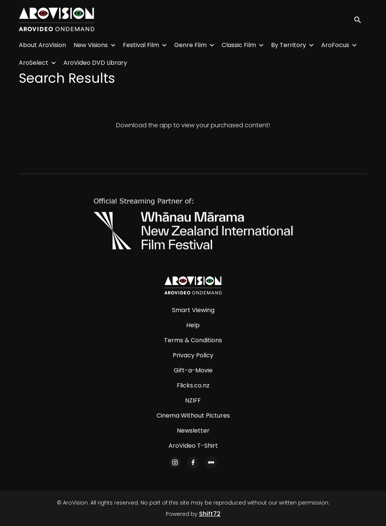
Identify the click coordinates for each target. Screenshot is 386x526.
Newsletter (193, 430)
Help (193, 325)
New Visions (91, 45)
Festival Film (141, 45)
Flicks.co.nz (193, 385)
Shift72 (210, 513)
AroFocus (335, 45)
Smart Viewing (193, 310)
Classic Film (239, 45)
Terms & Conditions (193, 340)
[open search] (360, 19)
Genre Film (190, 45)
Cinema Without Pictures (193, 415)
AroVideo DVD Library (95, 62)
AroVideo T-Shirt (193, 445)
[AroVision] (193, 285)
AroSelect (33, 62)
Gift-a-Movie (193, 370)
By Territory (288, 45)
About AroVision (42, 45)
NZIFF (193, 400)
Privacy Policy (193, 355)
